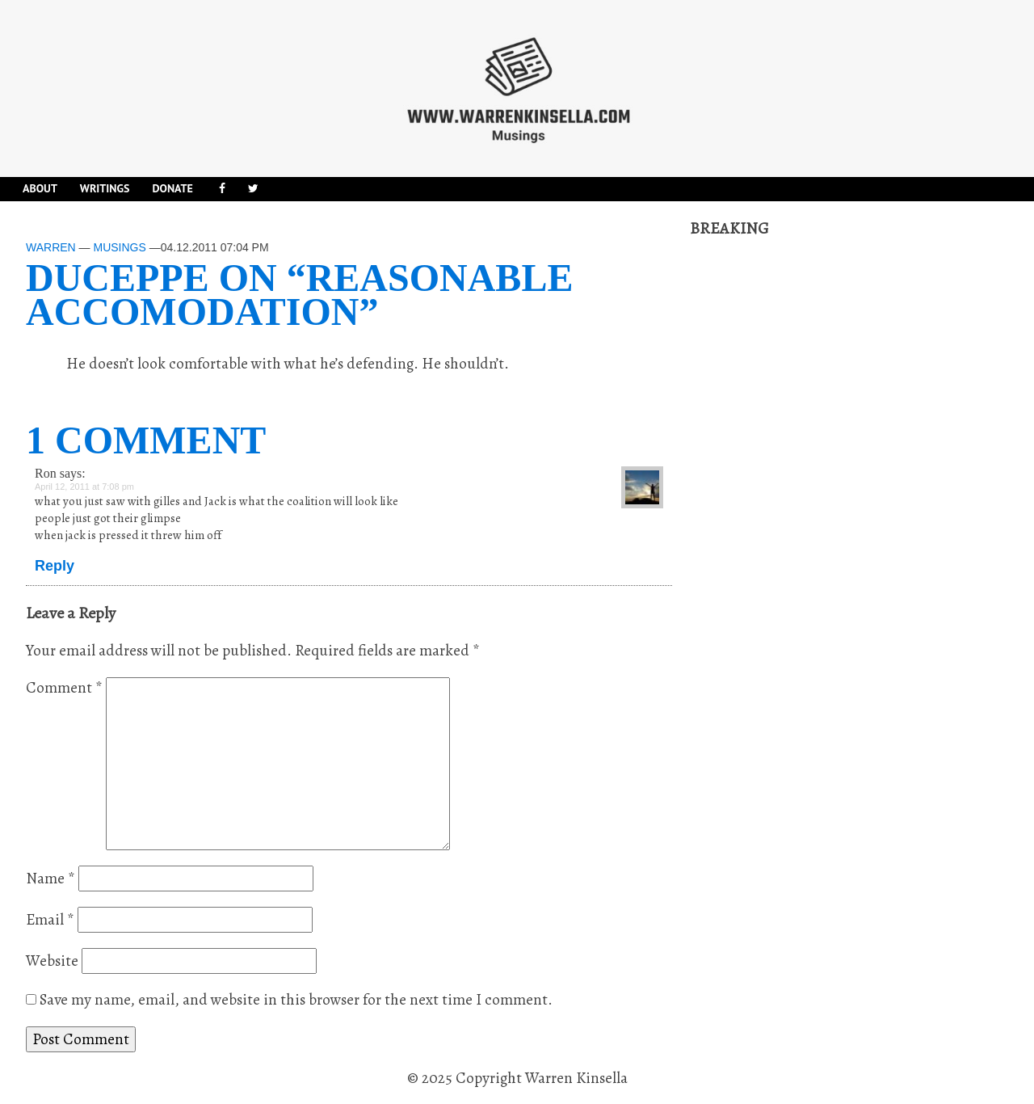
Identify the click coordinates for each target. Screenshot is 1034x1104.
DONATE (172, 188)
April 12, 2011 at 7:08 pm (84, 486)
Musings (119, 247)
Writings (105, 188)
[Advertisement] (811, 482)
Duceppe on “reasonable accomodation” (299, 294)
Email (50, 919)
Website (52, 960)
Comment (64, 687)
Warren (51, 247)
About (40, 188)
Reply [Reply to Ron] (54, 566)
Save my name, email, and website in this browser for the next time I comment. (296, 999)
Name (50, 878)
